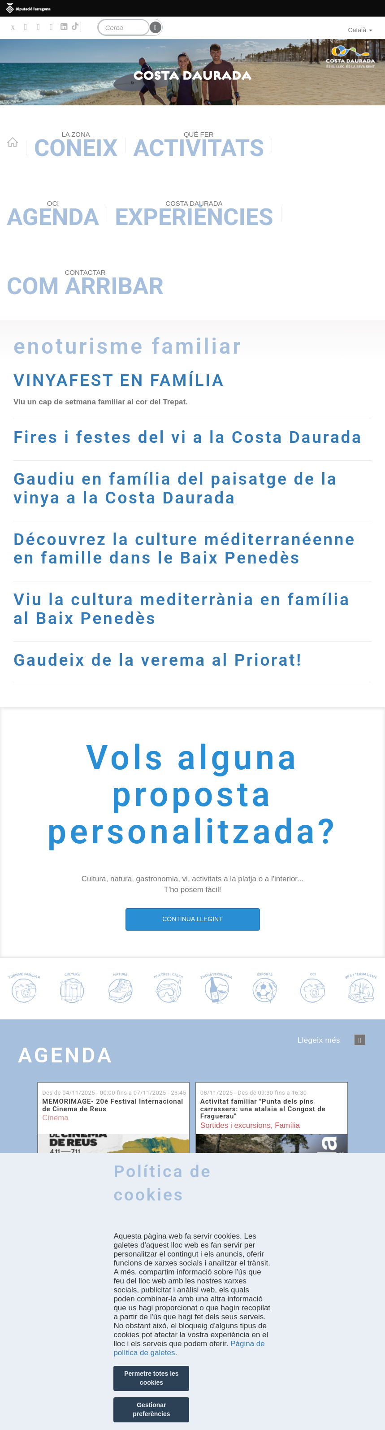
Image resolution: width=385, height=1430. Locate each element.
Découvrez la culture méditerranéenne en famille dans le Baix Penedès (186, 548)
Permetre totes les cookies (151, 1378)
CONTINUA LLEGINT (192, 917)
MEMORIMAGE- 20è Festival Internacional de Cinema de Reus (112, 1103)
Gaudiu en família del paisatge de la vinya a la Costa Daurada (177, 487)
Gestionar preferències (151, 1409)
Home (12, 142)
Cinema (55, 1116)
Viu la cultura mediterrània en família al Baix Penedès (184, 607)
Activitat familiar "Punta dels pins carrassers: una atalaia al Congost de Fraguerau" (263, 1107)
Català (360, 30)
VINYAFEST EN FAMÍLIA (120, 380)
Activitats (198, 146)
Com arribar (85, 284)
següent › (359, 1038)
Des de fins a (114, 1091)
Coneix (75, 146)
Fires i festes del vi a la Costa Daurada (190, 437)
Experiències (194, 215)
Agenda (53, 215)
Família (287, 1123)
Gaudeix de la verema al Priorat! (160, 658)
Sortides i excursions (235, 1123)
